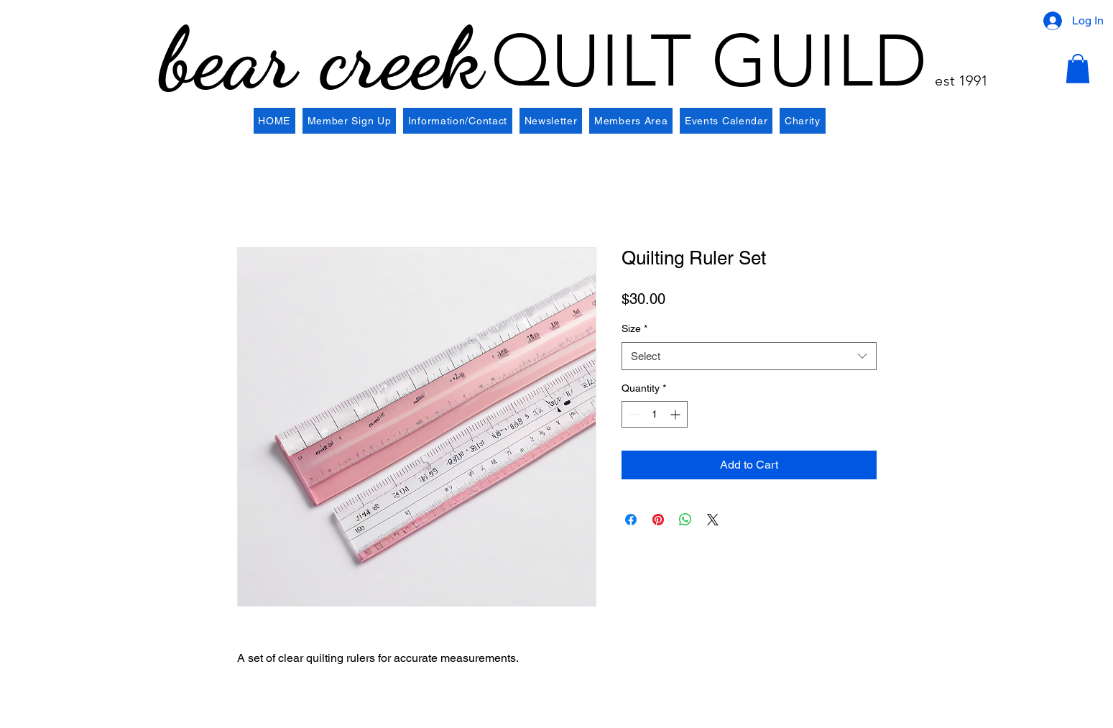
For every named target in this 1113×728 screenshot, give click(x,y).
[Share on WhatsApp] (685, 519)
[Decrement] (633, 414)
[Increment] (676, 414)
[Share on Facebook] (630, 519)
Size (634, 328)
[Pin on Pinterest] (658, 519)
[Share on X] (712, 519)
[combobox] (749, 356)
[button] (1078, 68)
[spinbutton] (655, 414)
